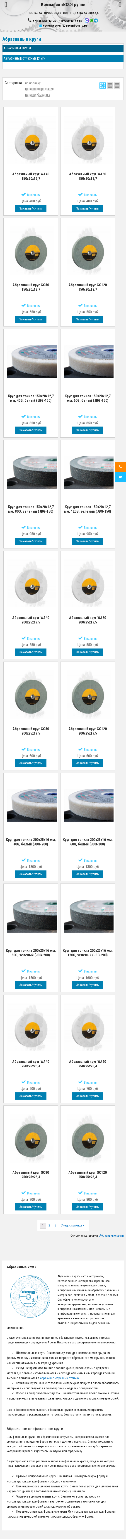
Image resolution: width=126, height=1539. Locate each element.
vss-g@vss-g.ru (53, 25)
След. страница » (72, 1225)
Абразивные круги (111, 1235)
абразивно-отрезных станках (59, 1378)
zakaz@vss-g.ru (76, 25)
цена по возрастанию (39, 89)
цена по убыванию (37, 94)
